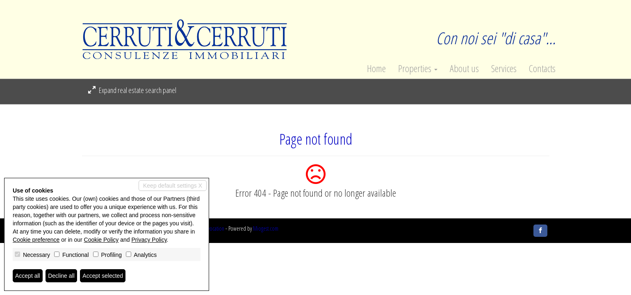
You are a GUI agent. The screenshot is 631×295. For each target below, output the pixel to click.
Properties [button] (417, 68)
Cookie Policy (101, 239)
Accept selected (102, 275)
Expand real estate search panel (132, 90)
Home (376, 68)
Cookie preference (36, 239)
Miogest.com (265, 228)
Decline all (61, 275)
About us (464, 68)
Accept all (27, 275)
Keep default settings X (172, 185)
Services (504, 68)
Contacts (542, 68)
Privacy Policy (149, 239)
